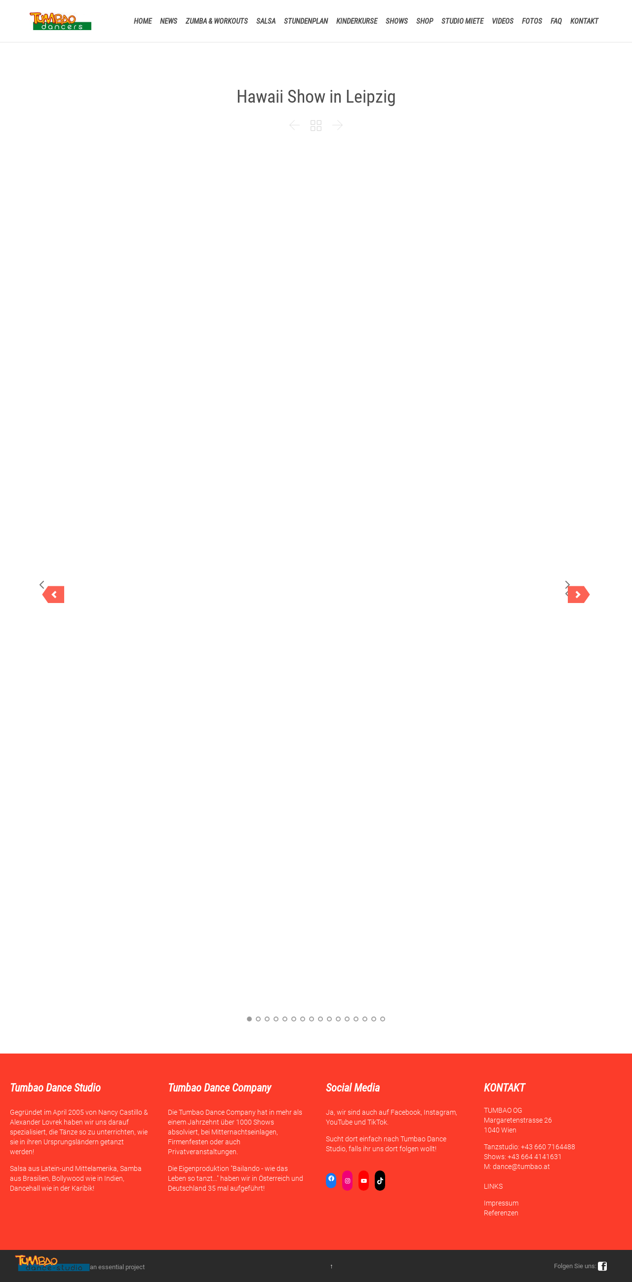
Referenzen (501, 1213)
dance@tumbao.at (521, 1166)
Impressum (501, 1203)
